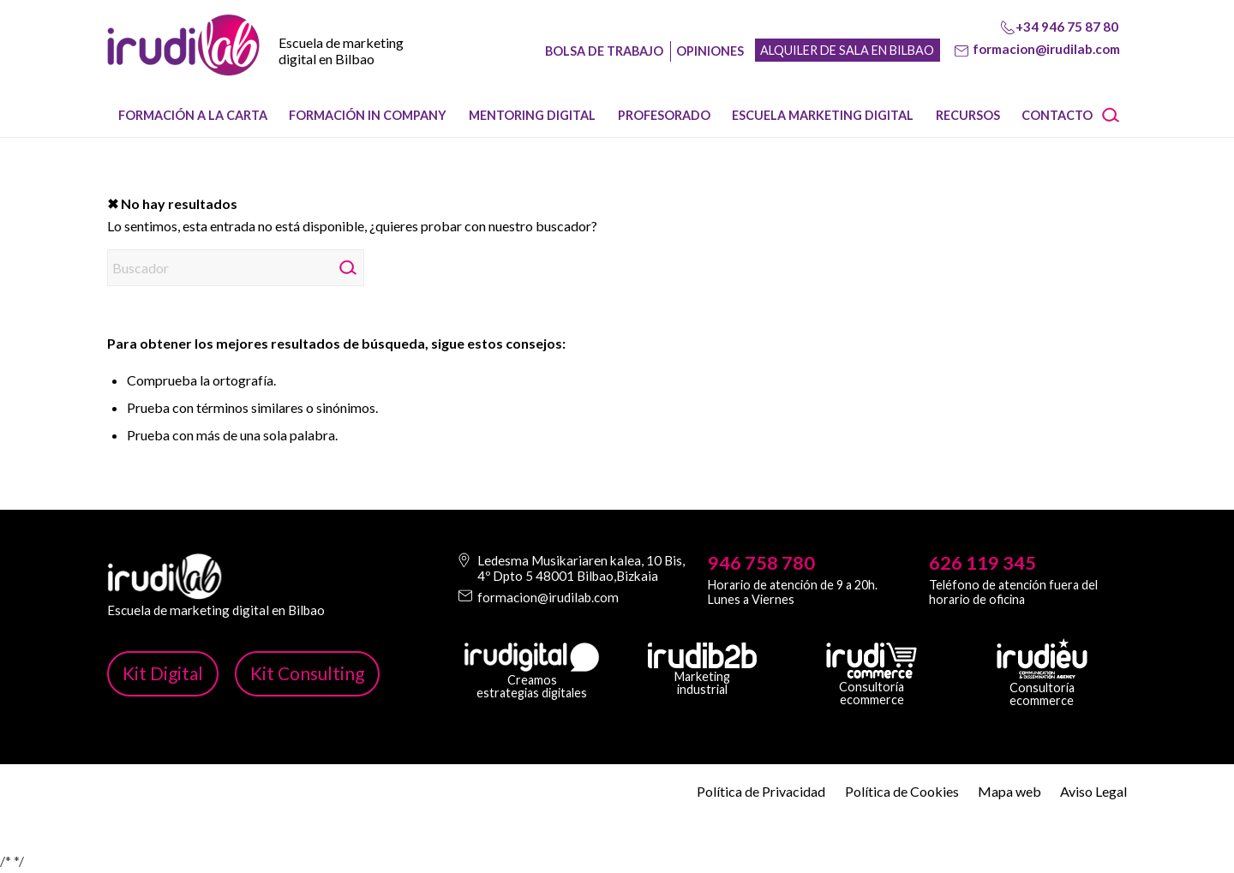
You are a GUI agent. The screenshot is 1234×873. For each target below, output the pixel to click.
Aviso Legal (1093, 791)
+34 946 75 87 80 (1066, 26)
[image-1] (183, 61)
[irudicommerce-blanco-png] (871, 661)
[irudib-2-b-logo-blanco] (702, 655)
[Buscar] (1116, 115)
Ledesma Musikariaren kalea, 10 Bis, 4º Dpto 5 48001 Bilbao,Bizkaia (581, 568)
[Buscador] (235, 267)
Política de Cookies (902, 791)
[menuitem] (193, 115)
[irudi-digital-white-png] (532, 657)
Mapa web (1009, 791)
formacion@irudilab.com (1046, 49)
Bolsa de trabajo (604, 51)
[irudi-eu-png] (1042, 658)
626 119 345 (982, 563)
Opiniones (710, 51)
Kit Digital (163, 673)
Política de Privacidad (761, 791)
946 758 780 (761, 563)
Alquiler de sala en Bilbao (847, 50)
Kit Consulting (307, 673)
